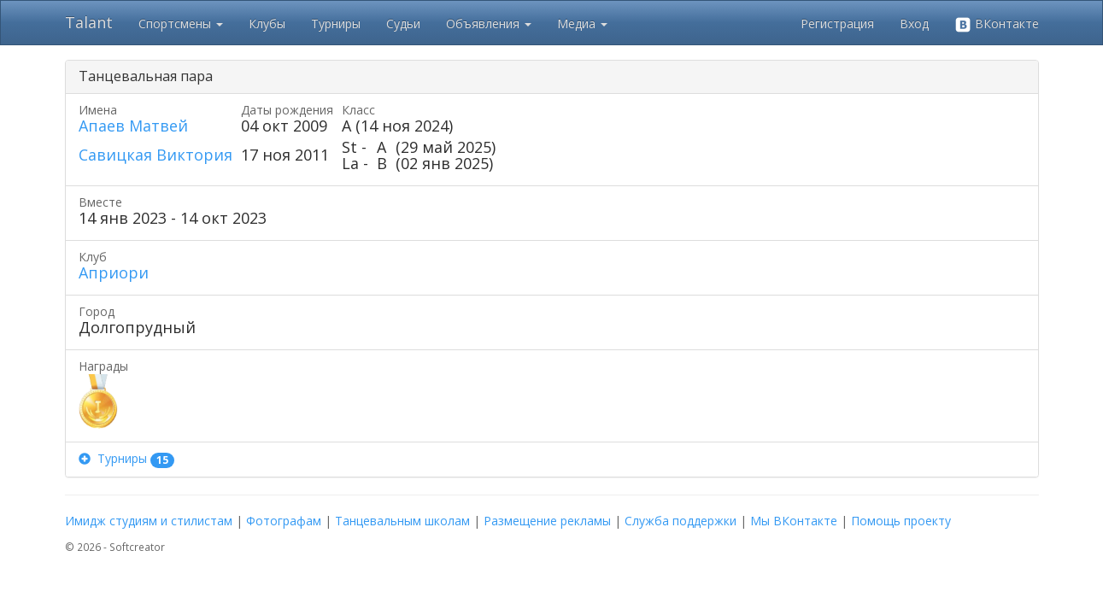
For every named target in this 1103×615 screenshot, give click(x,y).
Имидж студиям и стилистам (148, 520)
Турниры (336, 23)
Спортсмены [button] (180, 23)
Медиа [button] (582, 23)
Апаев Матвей (133, 125)
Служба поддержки (680, 520)
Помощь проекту (901, 520)
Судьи (403, 23)
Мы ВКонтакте (793, 520)
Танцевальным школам (402, 520)
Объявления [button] (488, 23)
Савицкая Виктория (155, 154)
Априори (114, 272)
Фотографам (283, 520)
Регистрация (837, 23)
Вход (914, 23)
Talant (89, 22)
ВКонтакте (996, 24)
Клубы (267, 23)
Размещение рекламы (547, 520)
